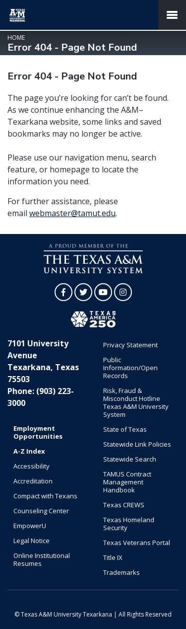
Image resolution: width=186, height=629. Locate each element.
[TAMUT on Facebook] (63, 292)
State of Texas (125, 429)
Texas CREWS (123, 504)
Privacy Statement (130, 344)
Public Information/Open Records (130, 367)
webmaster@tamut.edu (72, 213)
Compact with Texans (45, 495)
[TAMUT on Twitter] (83, 292)
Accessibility (31, 466)
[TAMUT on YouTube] (103, 292)
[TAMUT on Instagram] (123, 292)
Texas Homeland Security (128, 523)
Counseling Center (41, 510)
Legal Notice (31, 540)
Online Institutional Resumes (41, 559)
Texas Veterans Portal (136, 542)
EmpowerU (29, 525)
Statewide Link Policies (137, 444)
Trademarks (121, 572)
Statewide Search (129, 459)
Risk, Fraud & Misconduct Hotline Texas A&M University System (136, 402)
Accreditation (33, 480)
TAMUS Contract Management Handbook (127, 482)
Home (16, 37)
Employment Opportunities (37, 432)
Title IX (113, 557)
